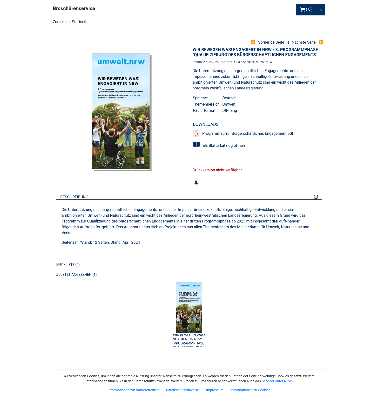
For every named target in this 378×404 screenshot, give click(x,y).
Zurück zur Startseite (70, 22)
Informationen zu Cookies (250, 390)
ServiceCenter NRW (277, 381)
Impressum (214, 390)
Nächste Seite (304, 42)
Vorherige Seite (271, 42)
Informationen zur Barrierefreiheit (133, 390)
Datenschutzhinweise (182, 390)
